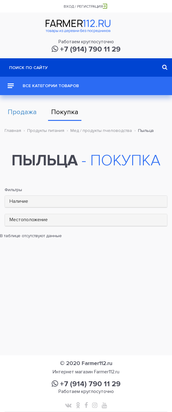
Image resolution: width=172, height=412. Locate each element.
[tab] (86, 202)
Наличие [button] (18, 201)
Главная (13, 130)
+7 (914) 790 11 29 (86, 49)
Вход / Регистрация (85, 6)
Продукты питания (45, 130)
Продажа (22, 112)
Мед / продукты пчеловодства (101, 130)
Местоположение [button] (28, 220)
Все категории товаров (43, 85)
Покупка (64, 112)
